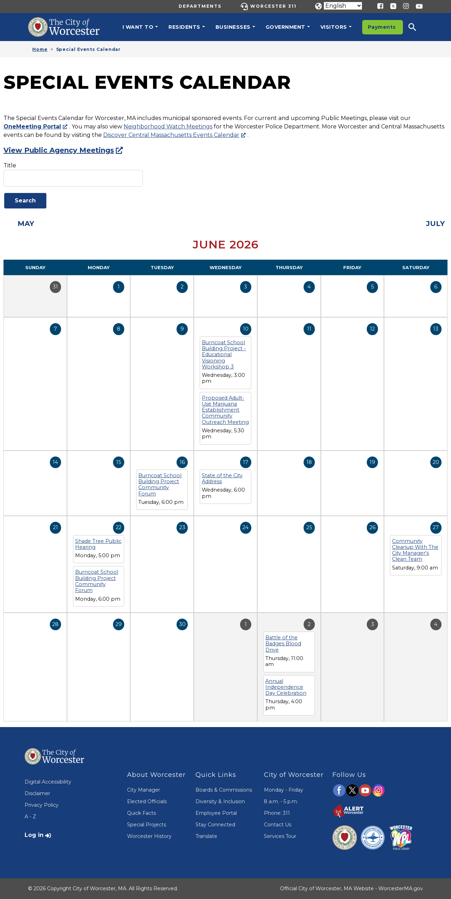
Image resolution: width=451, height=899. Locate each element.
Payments (382, 27)
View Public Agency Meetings (59, 150)
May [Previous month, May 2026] (26, 223)
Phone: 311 (277, 813)
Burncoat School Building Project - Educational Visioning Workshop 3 (224, 354)
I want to (138, 27)
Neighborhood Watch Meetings (168, 126)
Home (40, 49)
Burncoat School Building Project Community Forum (159, 484)
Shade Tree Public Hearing (98, 544)
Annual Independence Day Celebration (285, 687)
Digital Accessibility (48, 782)
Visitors (333, 27)
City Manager (143, 790)
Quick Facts (141, 813)
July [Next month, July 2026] (435, 223)
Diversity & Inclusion (220, 801)
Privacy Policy (42, 805)
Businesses (233, 27)
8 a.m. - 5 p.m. (281, 801)
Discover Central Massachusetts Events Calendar (171, 135)
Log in (34, 835)
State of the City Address (222, 478)
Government (285, 27)
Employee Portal (216, 813)
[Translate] (343, 6)
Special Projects (146, 824)
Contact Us (277, 824)
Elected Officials (147, 801)
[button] (417, 27)
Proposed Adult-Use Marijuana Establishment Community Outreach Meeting (225, 410)
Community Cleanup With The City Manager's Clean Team (415, 550)
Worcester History (149, 836)
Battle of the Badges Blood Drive (283, 643)
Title (10, 165)
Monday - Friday (283, 790)
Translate (206, 836)
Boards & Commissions (223, 790)
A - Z (30, 816)
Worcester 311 (273, 6)
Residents (184, 27)
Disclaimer (37, 793)
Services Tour (280, 836)
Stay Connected (215, 824)
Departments (200, 6)
